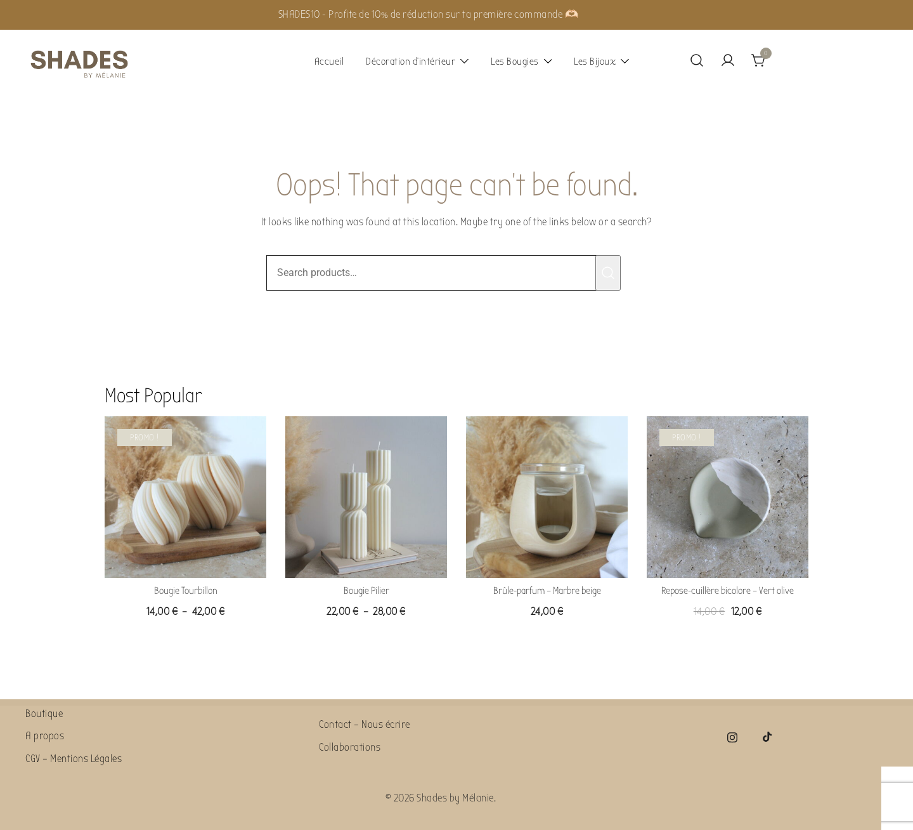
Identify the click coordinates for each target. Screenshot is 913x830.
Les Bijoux (595, 61)
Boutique (44, 714)
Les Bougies (515, 61)
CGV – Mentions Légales (73, 759)
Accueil (329, 61)
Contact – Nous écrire (364, 724)
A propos (44, 736)
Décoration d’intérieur (410, 61)
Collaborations (349, 747)
